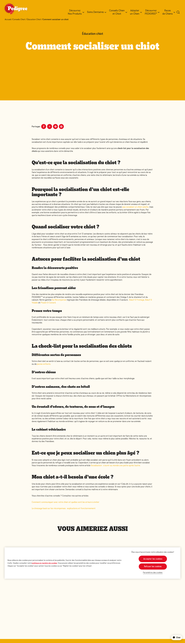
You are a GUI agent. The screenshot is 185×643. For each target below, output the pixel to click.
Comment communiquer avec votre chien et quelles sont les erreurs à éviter (65, 502)
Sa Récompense (59, 300)
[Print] (61, 126)
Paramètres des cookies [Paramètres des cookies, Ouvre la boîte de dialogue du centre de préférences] (153, 572)
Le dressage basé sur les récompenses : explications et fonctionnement (63, 508)
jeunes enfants (43, 364)
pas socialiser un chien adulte (135, 207)
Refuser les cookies (153, 566)
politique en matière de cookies (44, 563)
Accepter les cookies (152, 559)
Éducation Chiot (34, 19)
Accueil (8, 19)
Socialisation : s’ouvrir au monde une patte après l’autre (115, 465)
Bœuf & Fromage (136, 300)
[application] (175, 637)
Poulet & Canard (48, 302)
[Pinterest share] (55, 126)
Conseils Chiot (19, 19)
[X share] (49, 126)
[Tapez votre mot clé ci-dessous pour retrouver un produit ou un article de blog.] (178, 12)
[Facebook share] (43, 126)
